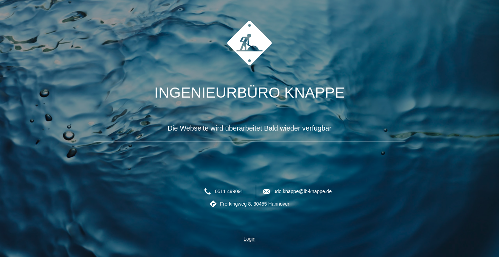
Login (249, 239)
